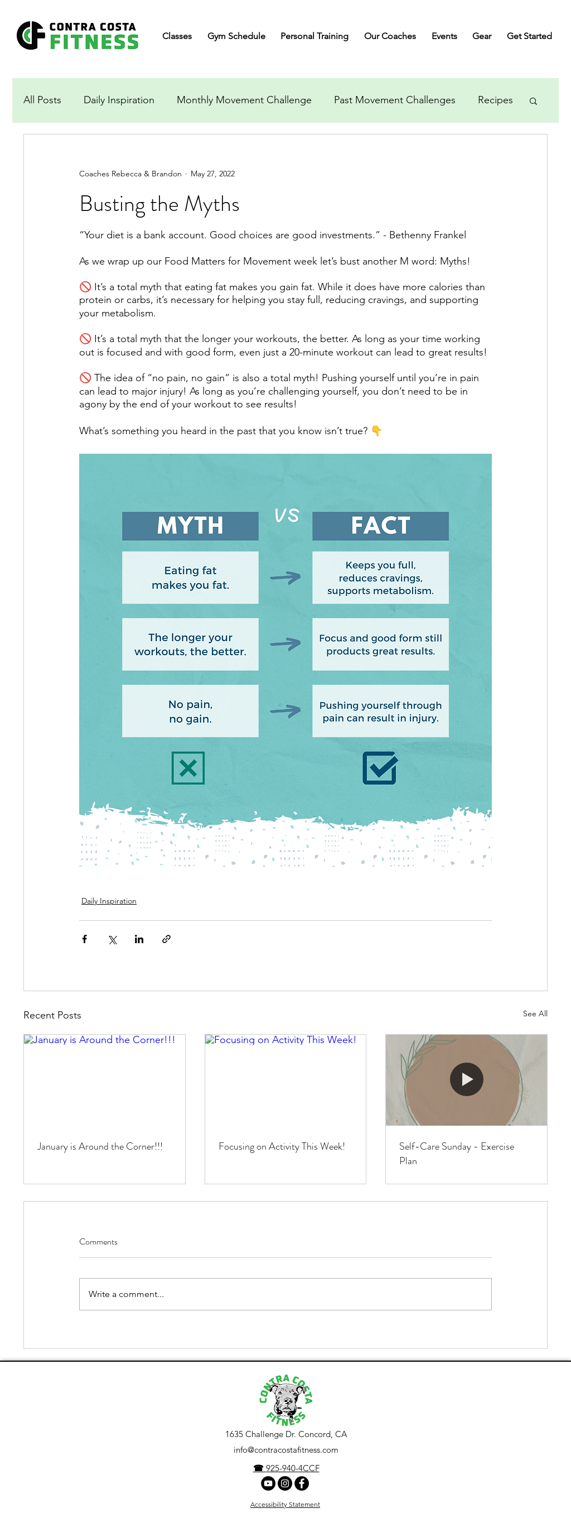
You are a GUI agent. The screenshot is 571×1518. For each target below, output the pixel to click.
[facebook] (301, 1483)
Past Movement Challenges (395, 100)
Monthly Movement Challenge (244, 100)
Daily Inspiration (119, 100)
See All (535, 1013)
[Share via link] (166, 939)
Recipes (495, 100)
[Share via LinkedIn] (139, 939)
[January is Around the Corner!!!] (104, 1080)
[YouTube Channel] (268, 1483)
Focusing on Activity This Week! (282, 1146)
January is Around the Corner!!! (100, 1146)
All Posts (42, 100)
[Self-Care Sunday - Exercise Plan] (466, 1080)
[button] (533, 100)
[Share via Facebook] (84, 939)
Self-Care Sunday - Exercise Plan (456, 1153)
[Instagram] (285, 1483)
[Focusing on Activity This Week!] (285, 1080)
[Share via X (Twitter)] (112, 939)
